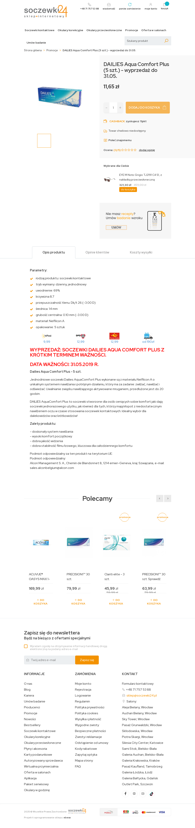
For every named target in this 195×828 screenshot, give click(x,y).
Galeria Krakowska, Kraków (141, 761)
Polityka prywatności (89, 707)
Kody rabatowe (86, 749)
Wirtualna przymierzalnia (41, 766)
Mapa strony (84, 761)
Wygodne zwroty (87, 725)
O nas (28, 684)
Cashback (117, 121)
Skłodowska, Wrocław (137, 731)
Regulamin (82, 701)
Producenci (32, 707)
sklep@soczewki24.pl (142, 695)
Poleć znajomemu (117, 140)
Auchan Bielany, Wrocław (139, 713)
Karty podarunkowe (38, 755)
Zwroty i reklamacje (88, 737)
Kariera (29, 696)
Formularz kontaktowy (137, 684)
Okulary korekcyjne (70, 30)
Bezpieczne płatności (90, 731)
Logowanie (83, 696)
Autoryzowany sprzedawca (43, 761)
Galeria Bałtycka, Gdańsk (140, 778)
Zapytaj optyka (86, 755)
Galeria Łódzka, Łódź (137, 772)
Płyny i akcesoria (35, 749)
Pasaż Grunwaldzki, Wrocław (142, 725)
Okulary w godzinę (37, 790)
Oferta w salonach (154, 30)
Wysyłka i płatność (88, 719)
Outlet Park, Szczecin (137, 784)
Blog (27, 690)
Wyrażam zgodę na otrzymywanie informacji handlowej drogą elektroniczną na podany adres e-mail (68, 648)
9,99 (46, 342)
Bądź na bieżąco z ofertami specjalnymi (57, 635)
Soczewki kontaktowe (39, 30)
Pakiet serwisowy (36, 784)
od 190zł (148, 342)
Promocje (132, 30)
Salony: (132, 701)
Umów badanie (36, 42)
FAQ (78, 766)
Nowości (30, 719)
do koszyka (128, 189)
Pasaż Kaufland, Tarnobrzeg (142, 766)
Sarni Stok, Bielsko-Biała (139, 749)
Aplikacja (30, 778)
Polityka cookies (86, 713)
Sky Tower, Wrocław (136, 719)
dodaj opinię (147, 150)
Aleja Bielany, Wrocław (137, 707)
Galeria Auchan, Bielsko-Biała (143, 755)
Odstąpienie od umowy (91, 743)
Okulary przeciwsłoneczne (104, 30)
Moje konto (83, 684)
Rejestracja (83, 690)
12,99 (80, 342)
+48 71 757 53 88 (138, 689)
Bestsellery (32, 725)
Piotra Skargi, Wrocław (137, 737)
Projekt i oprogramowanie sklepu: (47, 817)
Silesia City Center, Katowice (142, 743)
